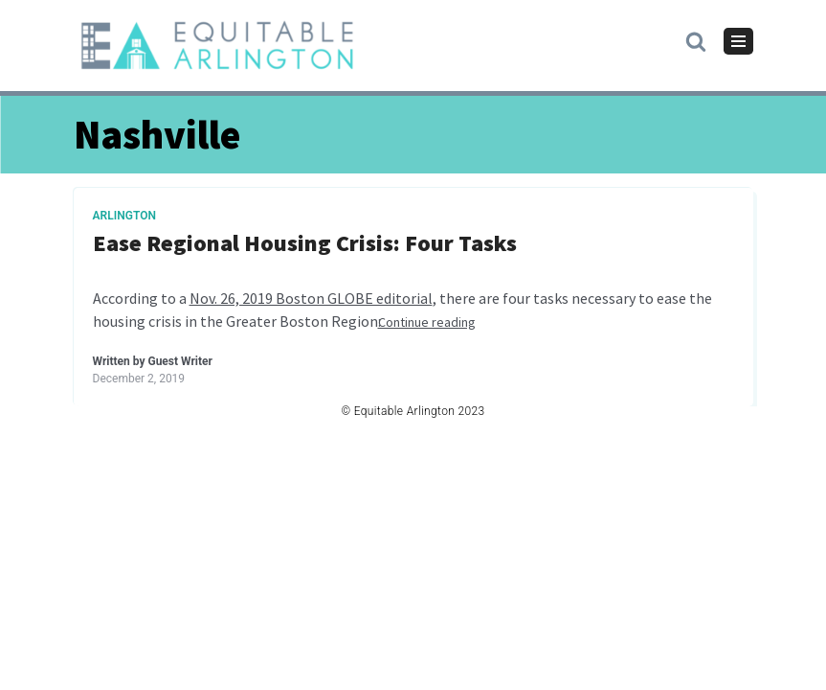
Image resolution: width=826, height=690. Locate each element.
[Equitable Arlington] (217, 45)
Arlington (125, 215)
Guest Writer (179, 361)
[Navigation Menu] (738, 41)
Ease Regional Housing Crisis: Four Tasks (305, 244)
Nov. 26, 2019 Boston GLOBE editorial (311, 298)
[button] (695, 40)
